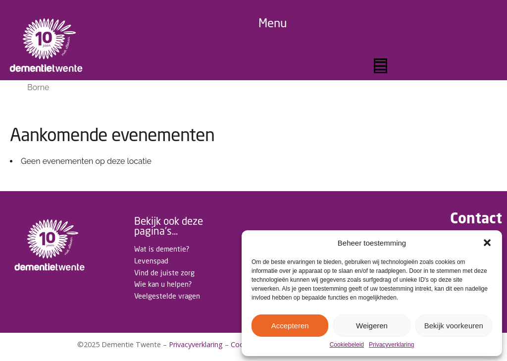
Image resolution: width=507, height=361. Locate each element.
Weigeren (372, 325)
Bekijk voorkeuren (453, 325)
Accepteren (290, 325)
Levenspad (151, 260)
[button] (487, 243)
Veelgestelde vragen (167, 296)
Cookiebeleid (347, 345)
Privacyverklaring (391, 345)
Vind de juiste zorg (164, 272)
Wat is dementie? (161, 249)
